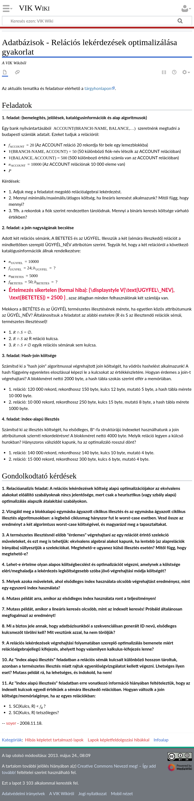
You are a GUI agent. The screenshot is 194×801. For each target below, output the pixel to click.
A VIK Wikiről (61, 793)
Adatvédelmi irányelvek (23, 793)
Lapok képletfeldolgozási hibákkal (118, 739)
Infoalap (161, 739)
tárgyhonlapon (97, 88)
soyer (11, 723)
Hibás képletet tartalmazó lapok (54, 739)
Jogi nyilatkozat (92, 793)
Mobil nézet (122, 793)
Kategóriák (12, 739)
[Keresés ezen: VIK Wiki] (97, 20)
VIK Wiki (34, 8)
